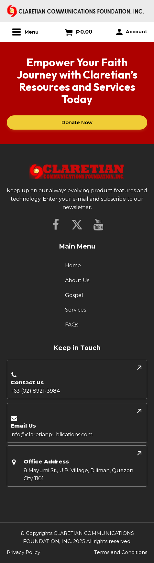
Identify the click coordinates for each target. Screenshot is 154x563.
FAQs (71, 325)
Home (73, 265)
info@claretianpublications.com (52, 434)
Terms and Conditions (120, 552)
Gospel (74, 295)
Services (75, 310)
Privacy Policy (23, 552)
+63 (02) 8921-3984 (35, 391)
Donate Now (77, 122)
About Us (77, 280)
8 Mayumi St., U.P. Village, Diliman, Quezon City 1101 (78, 474)
